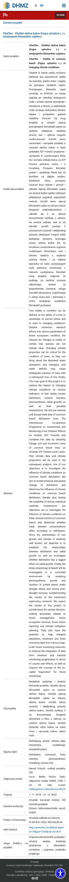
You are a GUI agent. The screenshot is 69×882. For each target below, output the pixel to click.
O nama (10, 865)
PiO (56, 865)
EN (41, 5)
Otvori (60, 15)
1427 (30, 875)
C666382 (49, 871)
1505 (37, 875)
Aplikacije (38, 865)
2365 (44, 875)
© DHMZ (34, 862)
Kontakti (49, 865)
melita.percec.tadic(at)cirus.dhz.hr (47, 789)
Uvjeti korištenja (24, 865)
